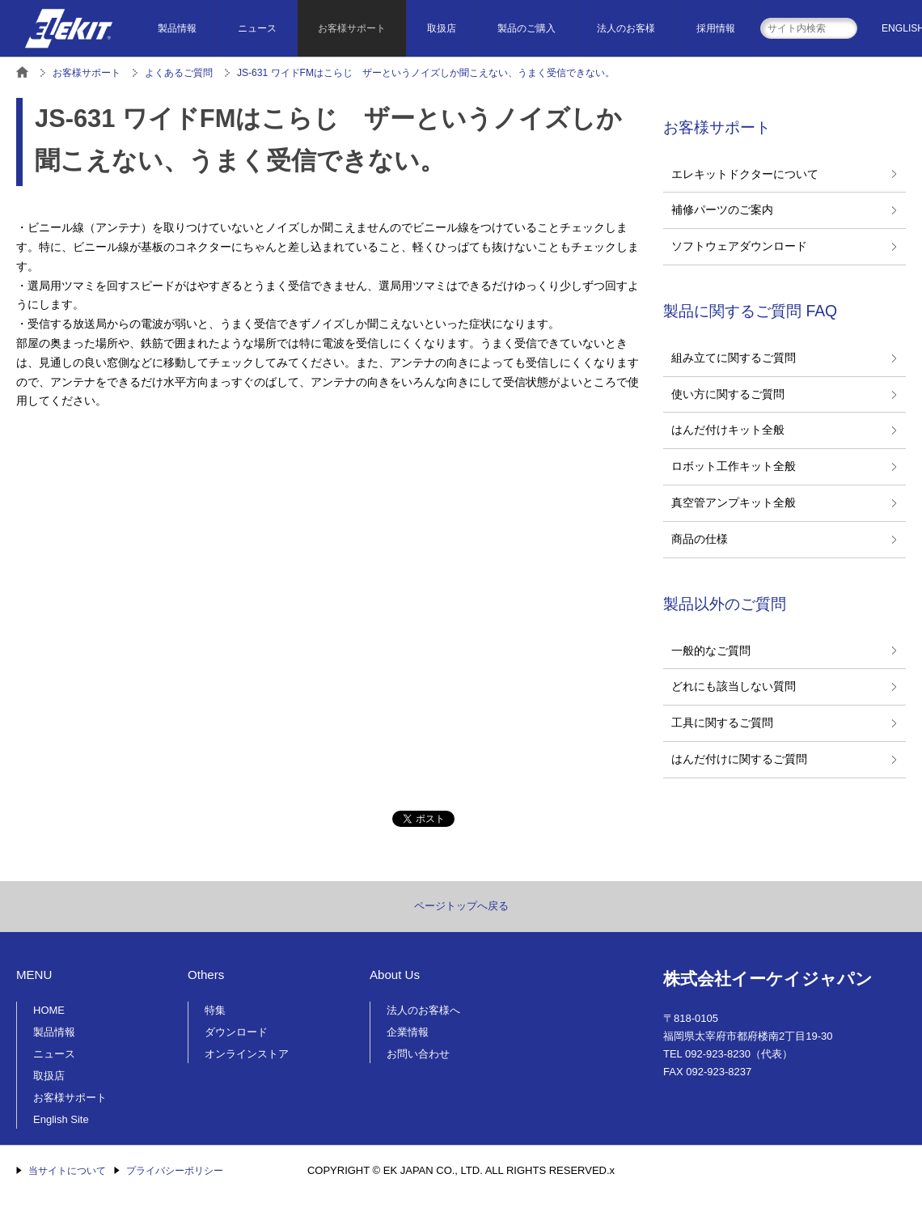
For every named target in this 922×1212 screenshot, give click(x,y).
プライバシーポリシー (174, 1170)
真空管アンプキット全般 (733, 502)
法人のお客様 (626, 28)
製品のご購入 (526, 28)
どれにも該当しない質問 (733, 686)
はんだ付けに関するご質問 (739, 758)
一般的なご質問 (711, 650)
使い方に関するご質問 (728, 394)
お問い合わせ (418, 1054)
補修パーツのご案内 (722, 209)
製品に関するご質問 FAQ (750, 311)
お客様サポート (352, 28)
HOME (49, 1010)
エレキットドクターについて (744, 173)
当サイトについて (67, 1170)
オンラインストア (247, 1054)
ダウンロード (236, 1032)
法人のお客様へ (423, 1010)
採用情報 (715, 28)
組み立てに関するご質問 (733, 357)
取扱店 (441, 28)
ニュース (257, 28)
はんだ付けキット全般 (728, 429)
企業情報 (408, 1032)
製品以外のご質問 (724, 603)
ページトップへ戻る (461, 906)
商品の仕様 (699, 538)
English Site (61, 1119)
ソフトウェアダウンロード (739, 245)
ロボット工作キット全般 (733, 466)
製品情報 (177, 28)
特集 (215, 1010)
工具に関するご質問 (722, 722)
